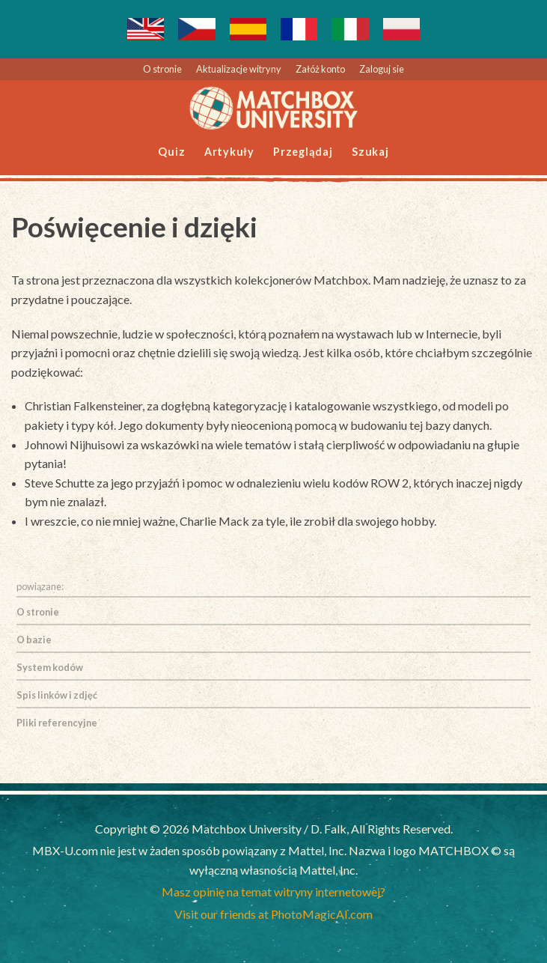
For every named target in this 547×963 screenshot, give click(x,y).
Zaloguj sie (381, 69)
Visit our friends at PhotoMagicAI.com (273, 914)
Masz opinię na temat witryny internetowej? (273, 891)
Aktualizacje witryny (238, 69)
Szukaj (370, 151)
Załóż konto (320, 69)
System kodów (49, 667)
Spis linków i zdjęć (56, 695)
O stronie (162, 69)
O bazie (34, 639)
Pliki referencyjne (56, 723)
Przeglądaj (303, 151)
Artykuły (229, 151)
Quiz (171, 151)
